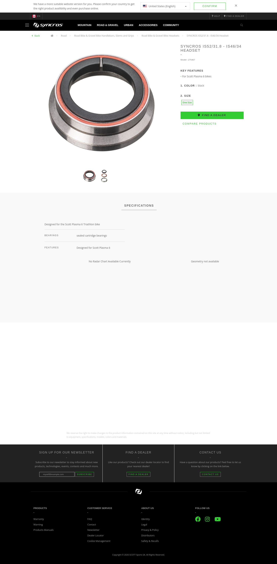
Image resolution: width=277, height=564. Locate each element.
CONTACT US (210, 474)
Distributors (148, 535)
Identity (145, 519)
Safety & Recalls (150, 541)
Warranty (39, 519)
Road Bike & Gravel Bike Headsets (160, 35)
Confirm (210, 6)
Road (64, 35)
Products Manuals (44, 530)
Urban (128, 25)
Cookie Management (98, 541)
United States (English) (165, 6)
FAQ (89, 519)
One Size (187, 102)
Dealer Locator (95, 535)
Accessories (148, 25)
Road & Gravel (107, 25)
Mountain (84, 25)
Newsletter (93, 530)
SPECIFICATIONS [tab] (139, 205)
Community (171, 25)
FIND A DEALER (139, 474)
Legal (144, 524)
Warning (38, 524)
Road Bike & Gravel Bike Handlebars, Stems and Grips (104, 35)
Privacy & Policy (150, 530)
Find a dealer (212, 115)
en (36, 16)
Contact (91, 524)
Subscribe (84, 474)
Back (37, 35)
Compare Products (200, 123)
